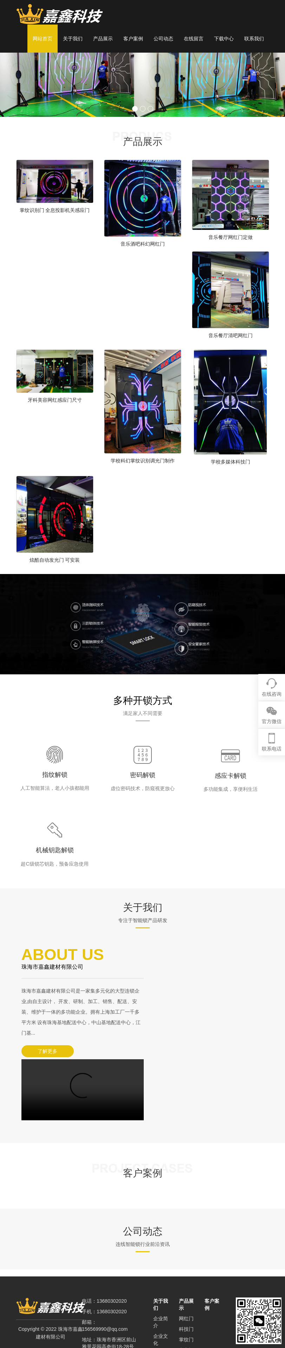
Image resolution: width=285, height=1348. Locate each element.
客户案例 (133, 38)
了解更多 (46, 1051)
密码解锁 (142, 775)
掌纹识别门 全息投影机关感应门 (55, 210)
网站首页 (42, 38)
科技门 (186, 1264)
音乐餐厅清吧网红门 (230, 335)
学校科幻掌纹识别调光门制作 (143, 460)
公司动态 (163, 38)
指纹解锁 (54, 774)
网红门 (186, 1254)
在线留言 (193, 38)
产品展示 (103, 38)
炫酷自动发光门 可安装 (55, 560)
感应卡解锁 (230, 775)
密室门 (186, 1285)
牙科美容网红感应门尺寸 (55, 400)
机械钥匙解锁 (55, 850)
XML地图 (92, 1310)
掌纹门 (186, 1275)
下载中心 (224, 38)
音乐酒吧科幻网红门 (143, 244)
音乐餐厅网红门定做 (230, 237)
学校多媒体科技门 (230, 462)
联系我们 (254, 38)
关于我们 (73, 38)
